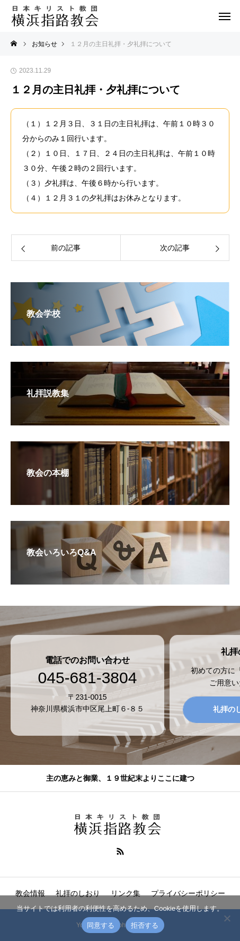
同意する (101, 925)
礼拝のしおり (78, 893)
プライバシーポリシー (188, 893)
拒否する (145, 925)
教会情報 (30, 893)
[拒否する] (226, 918)
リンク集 (125, 893)
